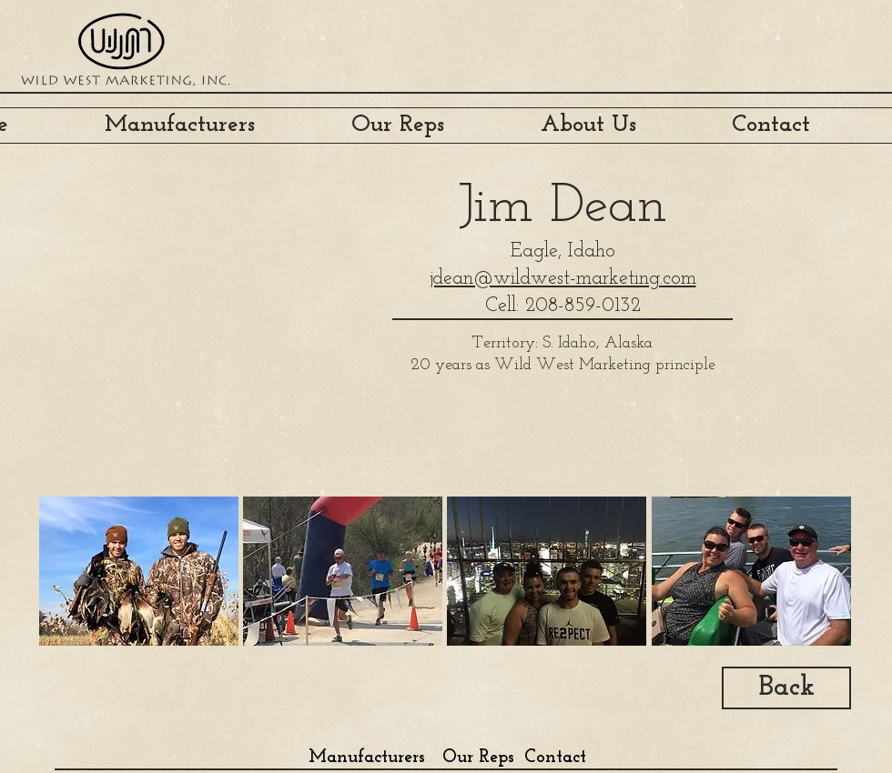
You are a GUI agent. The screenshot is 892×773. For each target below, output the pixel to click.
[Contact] (555, 757)
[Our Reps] (478, 757)
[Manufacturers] (366, 757)
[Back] (786, 688)
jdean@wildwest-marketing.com (563, 278)
